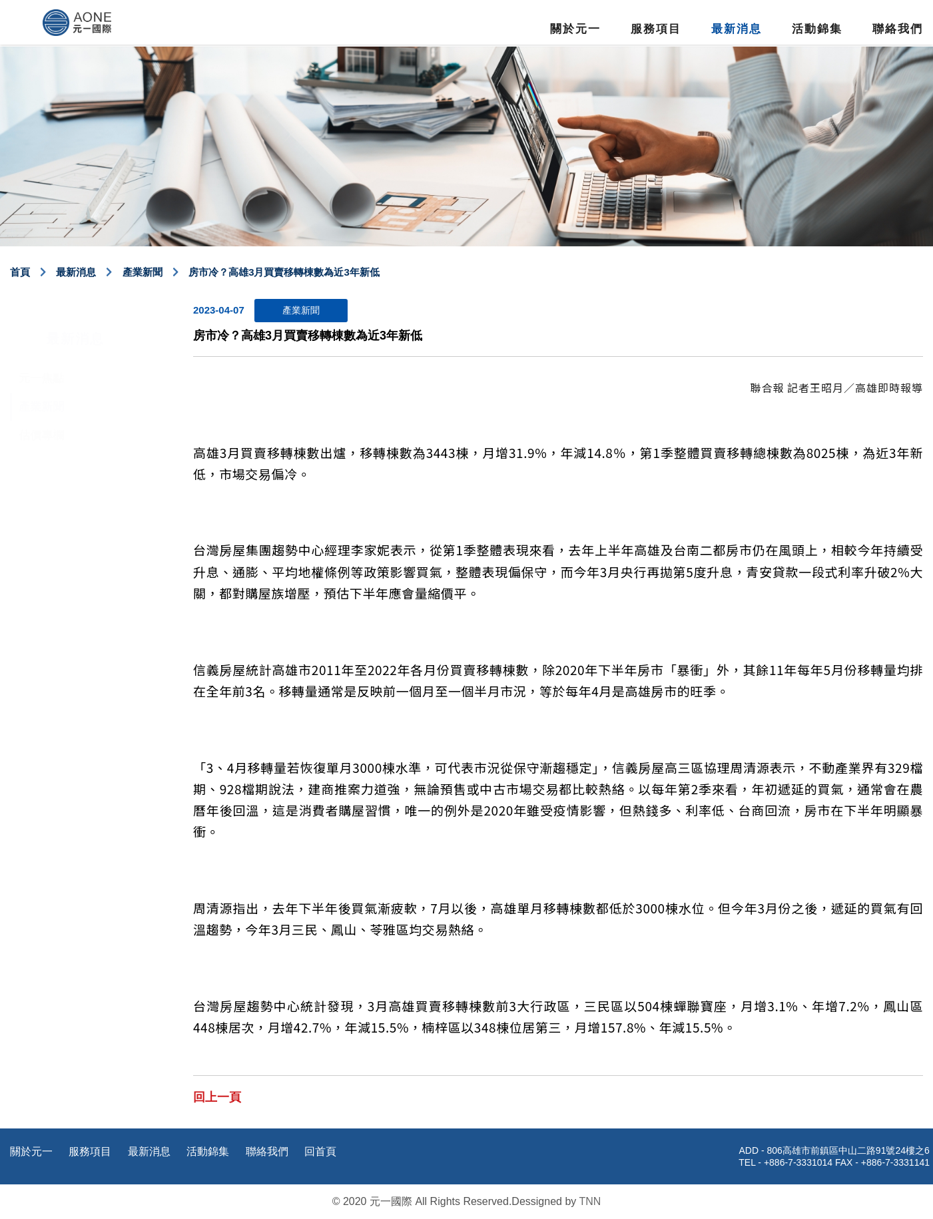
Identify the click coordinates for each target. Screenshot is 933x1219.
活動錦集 (817, 29)
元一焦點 (41, 350)
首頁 (20, 272)
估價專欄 (41, 407)
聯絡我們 (897, 29)
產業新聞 (142, 272)
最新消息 (736, 29)
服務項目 (656, 29)
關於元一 (575, 29)
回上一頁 (217, 1097)
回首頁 (320, 1151)
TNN (590, 1201)
